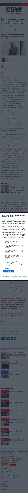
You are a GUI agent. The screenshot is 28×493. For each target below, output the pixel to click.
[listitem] (14, 242)
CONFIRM (8, 271)
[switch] (22, 245)
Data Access (14, 276)
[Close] (25, 215)
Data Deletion (5, 276)
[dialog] (14, 246)
